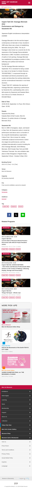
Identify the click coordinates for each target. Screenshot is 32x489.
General (4, 199)
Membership (5, 408)
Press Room (5, 446)
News (3, 404)
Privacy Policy (6, 454)
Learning (4, 400)
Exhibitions (5, 391)
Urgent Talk (5, 206)
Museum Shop (6, 433)
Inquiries (4, 462)
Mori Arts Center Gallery (9, 429)
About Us (4, 416)
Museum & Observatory (8, 478)
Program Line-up (7, 7)
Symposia (4, 192)
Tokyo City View (6, 425)
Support (4, 412)
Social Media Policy (7, 458)
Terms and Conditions (8, 450)
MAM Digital (5, 395)
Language (4, 466)
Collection (4, 421)
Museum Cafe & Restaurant (10, 437)
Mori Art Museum (7, 387)
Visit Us (4, 441)
